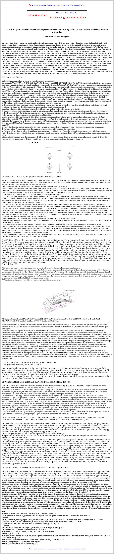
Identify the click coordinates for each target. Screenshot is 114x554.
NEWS (60, 5)
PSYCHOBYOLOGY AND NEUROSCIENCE (74, 5)
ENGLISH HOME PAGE (39, 5)
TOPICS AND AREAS (52, 5)
